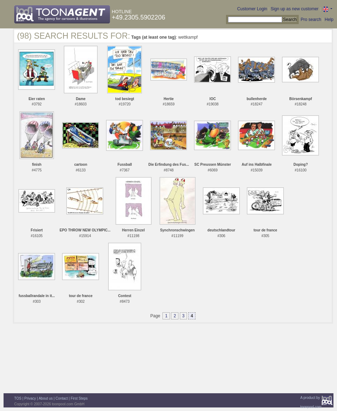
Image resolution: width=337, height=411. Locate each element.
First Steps (79, 398)
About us (46, 398)
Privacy (30, 398)
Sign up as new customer (295, 8)
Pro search (310, 19)
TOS (17, 398)
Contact (62, 398)
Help (329, 19)
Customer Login (252, 8)
